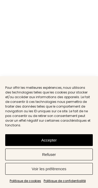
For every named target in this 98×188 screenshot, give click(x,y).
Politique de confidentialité (65, 181)
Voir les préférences (49, 169)
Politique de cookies (25, 181)
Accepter (49, 140)
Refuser (49, 154)
